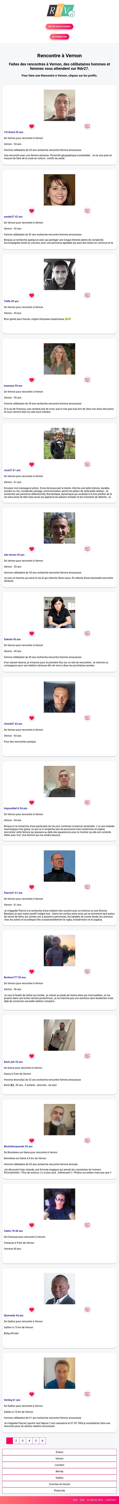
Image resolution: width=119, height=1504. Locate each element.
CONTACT (111, 1500)
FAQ (75, 1500)
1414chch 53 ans (13, 132)
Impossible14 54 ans (15, 808)
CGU (82, 1500)
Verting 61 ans (12, 1400)
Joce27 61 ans (12, 470)
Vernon (60, 1458)
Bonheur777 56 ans (15, 977)
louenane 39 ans (13, 385)
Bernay (59, 1471)
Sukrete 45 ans (12, 639)
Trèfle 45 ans (11, 301)
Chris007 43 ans (13, 723)
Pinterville (59, 1490)
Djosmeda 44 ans (13, 1315)
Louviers (59, 1464)
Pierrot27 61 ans (13, 892)
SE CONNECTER (59, 37)
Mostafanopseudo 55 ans (18, 1146)
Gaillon (59, 1477)
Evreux (59, 1452)
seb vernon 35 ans (14, 554)
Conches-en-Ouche (59, 1484)
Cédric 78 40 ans (13, 1230)
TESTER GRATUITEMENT (59, 26)
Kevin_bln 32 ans (13, 1061)
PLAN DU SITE (95, 1500)
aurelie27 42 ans (13, 216)
